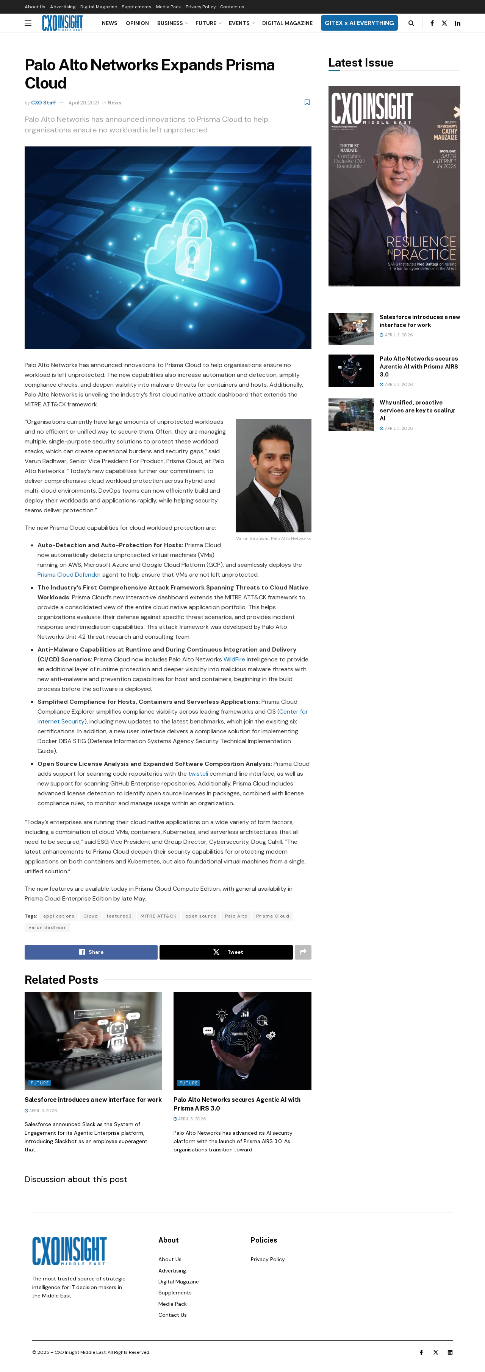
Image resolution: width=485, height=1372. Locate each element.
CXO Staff (43, 103)
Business (170, 23)
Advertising (63, 6)
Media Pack (168, 6)
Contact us (232, 6)
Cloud (90, 916)
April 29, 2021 (84, 103)
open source (200, 916)
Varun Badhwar (47, 927)
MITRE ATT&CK (159, 916)
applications (59, 916)
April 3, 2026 (41, 1110)
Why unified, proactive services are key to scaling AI (417, 410)
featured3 (119, 916)
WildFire (234, 659)
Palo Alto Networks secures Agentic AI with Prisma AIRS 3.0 (419, 366)
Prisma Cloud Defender (69, 575)
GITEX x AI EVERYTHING (359, 23)
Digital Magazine (98, 6)
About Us (35, 6)
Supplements (137, 6)
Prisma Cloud (272, 916)
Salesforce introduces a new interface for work (93, 1099)
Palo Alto (236, 916)
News (109, 23)
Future (206, 23)
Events (239, 23)
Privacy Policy (201, 6)
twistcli (198, 774)
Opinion (137, 23)
